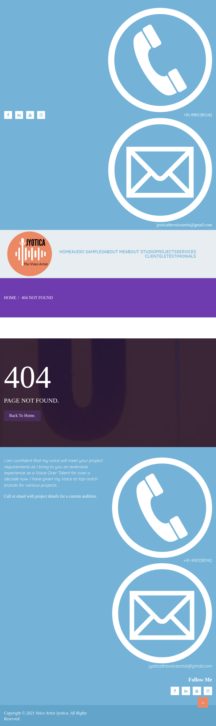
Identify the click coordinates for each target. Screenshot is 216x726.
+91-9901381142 (198, 560)
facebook (8, 115)
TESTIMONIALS (181, 256)
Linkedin (186, 691)
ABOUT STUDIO (140, 252)
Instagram (41, 115)
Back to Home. (22, 415)
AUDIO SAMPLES (87, 252)
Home (65, 252)
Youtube (30, 115)
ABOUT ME (114, 252)
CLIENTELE (156, 256)
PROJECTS (166, 252)
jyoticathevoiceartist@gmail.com (180, 666)
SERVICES (186, 252)
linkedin (19, 115)
